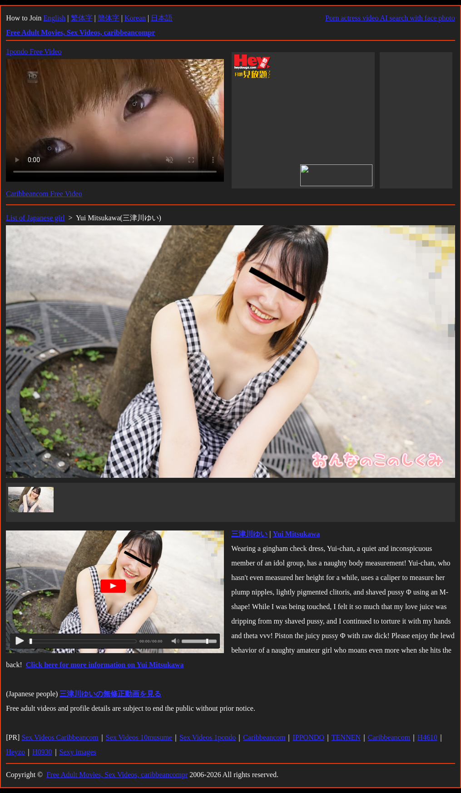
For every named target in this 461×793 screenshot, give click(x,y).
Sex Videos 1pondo (207, 737)
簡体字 (108, 18)
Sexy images (77, 752)
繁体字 (82, 18)
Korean (135, 18)
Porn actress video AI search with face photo (390, 18)
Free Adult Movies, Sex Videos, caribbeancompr (117, 774)
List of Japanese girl (35, 218)
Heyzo (15, 752)
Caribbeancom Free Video (44, 194)
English (54, 18)
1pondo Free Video (33, 51)
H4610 (427, 737)
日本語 (162, 18)
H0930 (42, 752)
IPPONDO (308, 737)
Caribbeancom (264, 737)
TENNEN (346, 737)
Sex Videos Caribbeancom (59, 737)
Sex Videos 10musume (139, 737)
